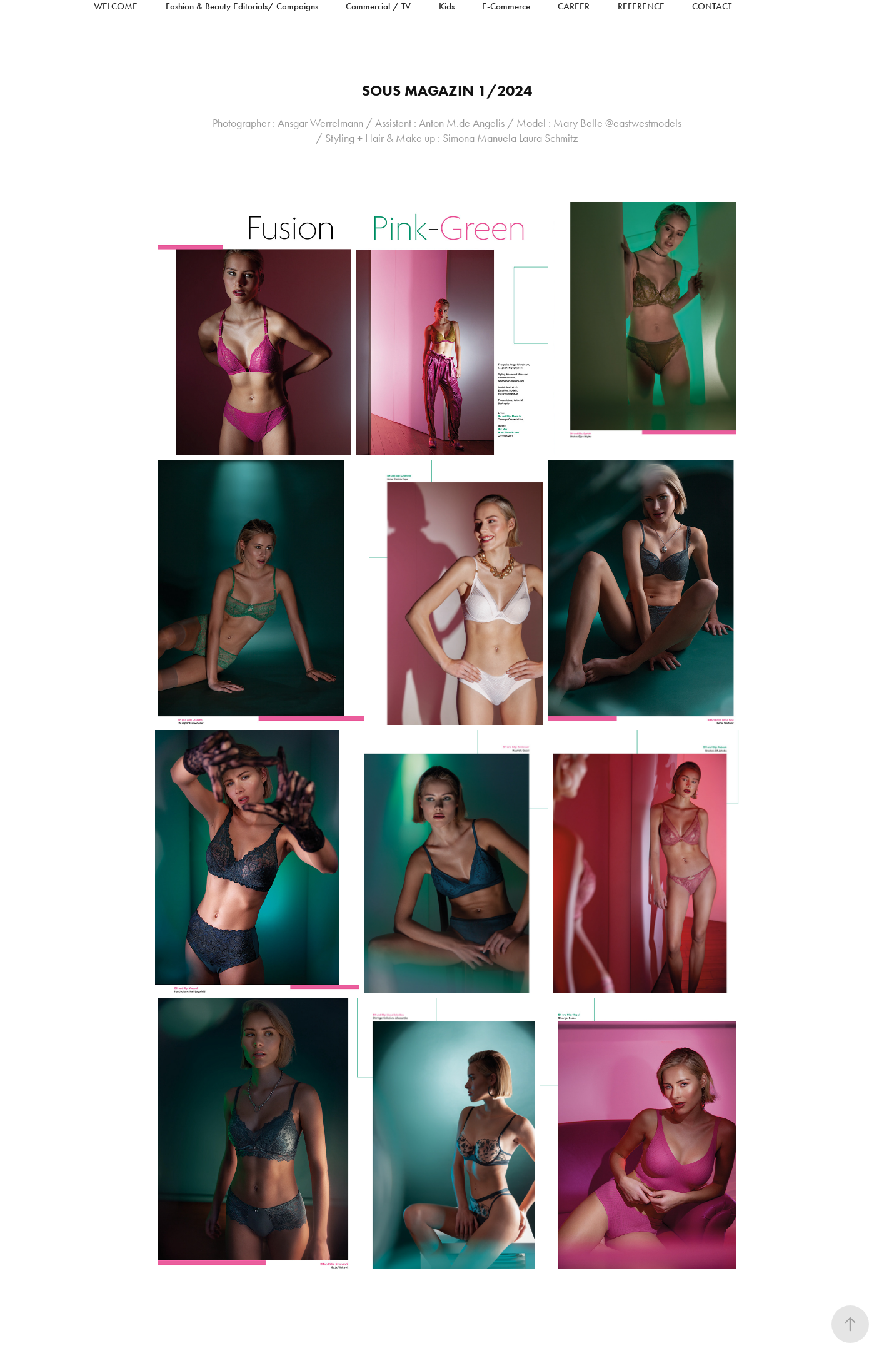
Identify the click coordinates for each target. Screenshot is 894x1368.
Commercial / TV (378, 6)
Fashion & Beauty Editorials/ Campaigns (242, 6)
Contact (711, 6)
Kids (447, 6)
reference (641, 6)
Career (574, 6)
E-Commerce (506, 6)
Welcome (116, 6)
